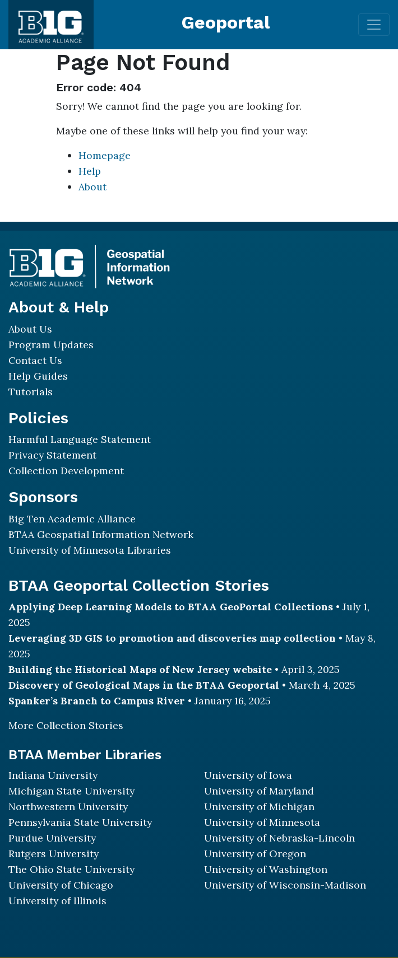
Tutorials (30, 391)
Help (89, 171)
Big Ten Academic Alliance (72, 518)
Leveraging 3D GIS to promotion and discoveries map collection (172, 638)
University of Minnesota (262, 822)
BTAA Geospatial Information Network (100, 534)
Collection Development (66, 470)
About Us (30, 329)
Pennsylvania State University (80, 822)
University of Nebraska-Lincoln (279, 837)
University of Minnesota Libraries (89, 550)
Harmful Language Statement (79, 439)
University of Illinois (57, 900)
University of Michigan (259, 806)
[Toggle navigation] (374, 24)
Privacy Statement (52, 454)
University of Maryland (259, 790)
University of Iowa (248, 775)
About (92, 186)
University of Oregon (255, 853)
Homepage (104, 155)
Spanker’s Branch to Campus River (96, 700)
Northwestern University (68, 806)
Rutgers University (53, 853)
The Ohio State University (71, 869)
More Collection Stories (65, 725)
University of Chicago (60, 884)
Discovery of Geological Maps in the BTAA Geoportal (143, 685)
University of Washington (265, 869)
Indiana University (53, 775)
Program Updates (51, 344)
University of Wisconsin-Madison (285, 884)
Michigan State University (71, 790)
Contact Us (35, 360)
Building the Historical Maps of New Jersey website (140, 669)
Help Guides (38, 376)
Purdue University (52, 837)
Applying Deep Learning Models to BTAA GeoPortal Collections (170, 606)
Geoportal (226, 22)
